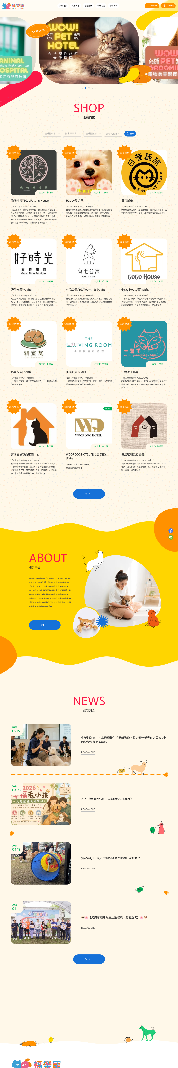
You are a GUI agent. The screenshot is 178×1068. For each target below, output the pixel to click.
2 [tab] (89, 88)
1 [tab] (85, 88)
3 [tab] (92, 88)
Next (96, 88)
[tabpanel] (89, 50)
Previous (82, 88)
